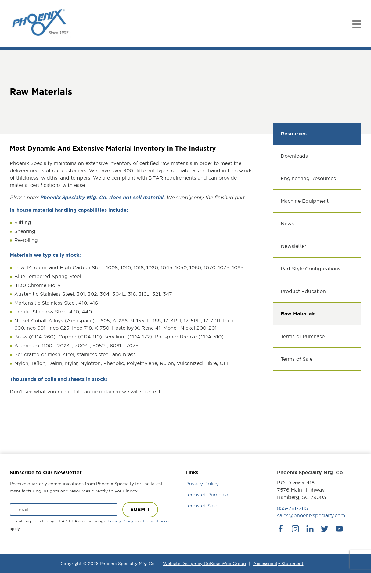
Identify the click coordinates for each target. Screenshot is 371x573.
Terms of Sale (296, 359)
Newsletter (293, 246)
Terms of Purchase (303, 336)
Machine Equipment (305, 201)
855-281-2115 (292, 508)
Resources (294, 134)
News (287, 223)
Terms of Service (157, 521)
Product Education (303, 291)
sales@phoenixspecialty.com (311, 515)
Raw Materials (298, 313)
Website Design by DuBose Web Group (204, 563)
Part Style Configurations (310, 269)
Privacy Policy (120, 521)
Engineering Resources (308, 178)
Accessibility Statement (278, 563)
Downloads (294, 156)
